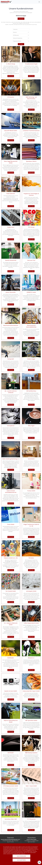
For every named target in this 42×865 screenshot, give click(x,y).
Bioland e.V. (31, 658)
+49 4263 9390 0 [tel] (31, 841)
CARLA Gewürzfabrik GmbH (31, 623)
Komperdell (11, 359)
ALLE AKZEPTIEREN (21, 860)
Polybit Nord (10, 227)
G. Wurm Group (10, 64)
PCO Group (31, 227)
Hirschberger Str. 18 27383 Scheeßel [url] (31, 840)
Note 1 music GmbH (31, 786)
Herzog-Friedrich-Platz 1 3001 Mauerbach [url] (10, 840)
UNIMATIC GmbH (31, 292)
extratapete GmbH (31, 591)
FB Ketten (31, 558)
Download (21, 18)
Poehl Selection (11, 193)
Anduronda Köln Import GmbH (31, 691)
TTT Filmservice (31, 819)
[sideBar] (39, 2)
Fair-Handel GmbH (11, 591)
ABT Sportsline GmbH (31, 720)
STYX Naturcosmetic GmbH (10, 786)
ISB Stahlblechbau (31, 391)
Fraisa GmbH (10, 524)
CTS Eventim (10, 97)
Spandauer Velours (31, 161)
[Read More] (21, 18)
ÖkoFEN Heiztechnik (10, 260)
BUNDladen (11, 658)
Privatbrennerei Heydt (31, 64)
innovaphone (10, 425)
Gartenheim (31, 459)
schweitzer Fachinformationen (31, 130)
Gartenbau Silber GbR (11, 819)
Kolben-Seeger (31, 359)
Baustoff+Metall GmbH (10, 130)
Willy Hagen (31, 425)
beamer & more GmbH (10, 691)
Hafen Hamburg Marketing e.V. (10, 459)
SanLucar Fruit (31, 260)
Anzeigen (21, 44)
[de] (6, 2)
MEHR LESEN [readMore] (10, 76)
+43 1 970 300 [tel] (10, 841)
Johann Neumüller (11, 292)
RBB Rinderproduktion (31, 752)
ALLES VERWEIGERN (21, 856)
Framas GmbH (31, 491)
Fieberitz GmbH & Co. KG (11, 558)
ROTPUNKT (11, 752)
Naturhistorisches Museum (10, 325)
